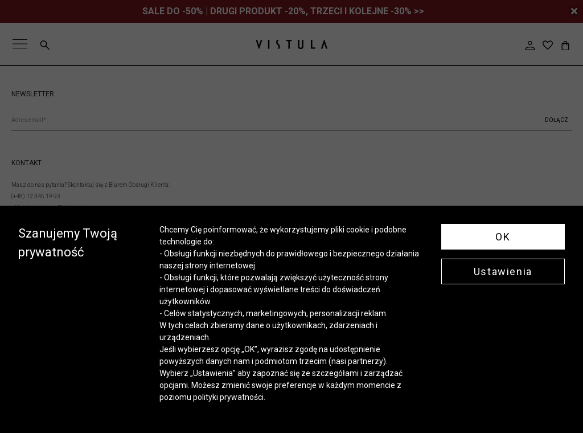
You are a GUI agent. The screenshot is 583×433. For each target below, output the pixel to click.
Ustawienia (503, 271)
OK (502, 237)
